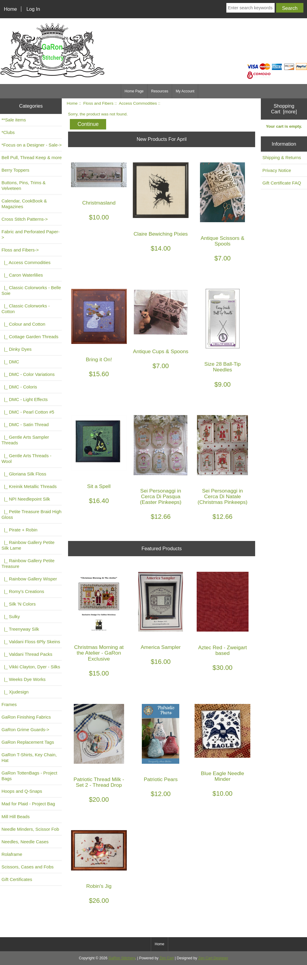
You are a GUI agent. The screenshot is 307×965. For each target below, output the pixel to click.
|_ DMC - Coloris (19, 386)
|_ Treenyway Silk (20, 629)
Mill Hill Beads (15, 816)
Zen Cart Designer (213, 958)
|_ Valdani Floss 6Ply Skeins (30, 641)
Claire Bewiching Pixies (161, 234)
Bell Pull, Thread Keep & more (31, 157)
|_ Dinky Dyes (16, 349)
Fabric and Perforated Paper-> (30, 234)
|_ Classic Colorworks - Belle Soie (31, 290)
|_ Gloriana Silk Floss (23, 473)
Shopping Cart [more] (284, 108)
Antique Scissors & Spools (222, 241)
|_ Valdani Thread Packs (26, 654)
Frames (9, 704)
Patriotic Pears (160, 779)
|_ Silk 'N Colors (18, 603)
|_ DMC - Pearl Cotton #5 (27, 411)
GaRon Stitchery (122, 958)
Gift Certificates (16, 879)
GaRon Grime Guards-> (25, 729)
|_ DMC (10, 361)
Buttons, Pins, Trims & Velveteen (23, 185)
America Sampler (160, 647)
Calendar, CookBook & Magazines (24, 203)
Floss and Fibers (98, 103)
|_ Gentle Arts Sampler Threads (25, 440)
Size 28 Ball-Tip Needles (222, 367)
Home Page (134, 91)
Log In (33, 9)
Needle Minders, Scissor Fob (30, 829)
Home (10, 9)
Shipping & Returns (281, 157)
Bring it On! (99, 359)
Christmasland (98, 203)
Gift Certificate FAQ (281, 182)
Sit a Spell (99, 486)
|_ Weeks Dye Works (23, 679)
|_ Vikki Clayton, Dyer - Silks (30, 666)
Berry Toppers (15, 170)
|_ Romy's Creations (22, 591)
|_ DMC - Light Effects (24, 399)
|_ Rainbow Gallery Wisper (29, 578)
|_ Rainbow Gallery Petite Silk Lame (28, 545)
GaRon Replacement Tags (27, 742)
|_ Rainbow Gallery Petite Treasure (28, 563)
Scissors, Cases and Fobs (27, 866)
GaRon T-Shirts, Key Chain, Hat (29, 757)
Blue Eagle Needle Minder (222, 776)
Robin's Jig (99, 886)
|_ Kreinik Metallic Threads (29, 486)
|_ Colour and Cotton (23, 324)
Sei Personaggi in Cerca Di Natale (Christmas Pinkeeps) (222, 496)
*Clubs (8, 132)
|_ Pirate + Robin (19, 529)
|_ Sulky (10, 616)
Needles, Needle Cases (25, 841)
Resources (159, 91)
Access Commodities (138, 103)
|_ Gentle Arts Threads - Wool (26, 458)
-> (20, 249)
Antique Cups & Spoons (161, 351)
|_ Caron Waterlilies (22, 275)
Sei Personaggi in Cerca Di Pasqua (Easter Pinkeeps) (160, 496)
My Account (185, 91)
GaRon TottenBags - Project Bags (29, 775)
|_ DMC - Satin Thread (25, 424)
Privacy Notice (276, 170)
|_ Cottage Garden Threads (29, 336)
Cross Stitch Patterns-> (24, 219)
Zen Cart (166, 958)
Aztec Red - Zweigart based (222, 650)
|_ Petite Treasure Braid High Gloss (31, 514)
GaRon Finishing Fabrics (26, 716)
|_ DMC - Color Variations (28, 374)
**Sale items (13, 119)
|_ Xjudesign (14, 691)
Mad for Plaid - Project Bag (28, 803)
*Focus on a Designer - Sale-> (31, 144)
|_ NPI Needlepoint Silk (25, 498)
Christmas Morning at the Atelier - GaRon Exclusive (99, 652)
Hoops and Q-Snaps (21, 791)
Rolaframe (11, 854)
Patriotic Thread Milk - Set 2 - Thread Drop (98, 782)
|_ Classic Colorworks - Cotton (25, 308)
